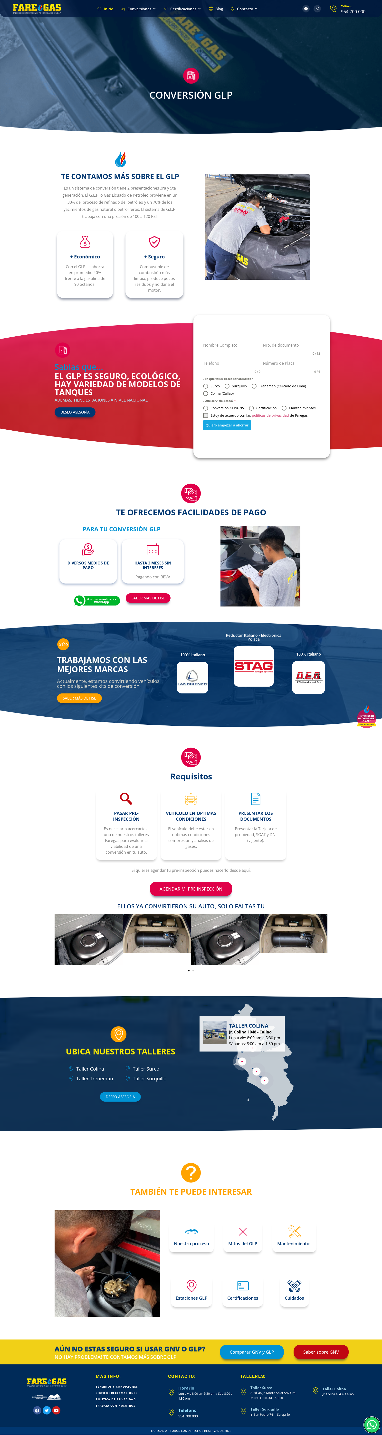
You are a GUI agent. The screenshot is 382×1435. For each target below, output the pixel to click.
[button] (60, 940)
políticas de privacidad (270, 415)
